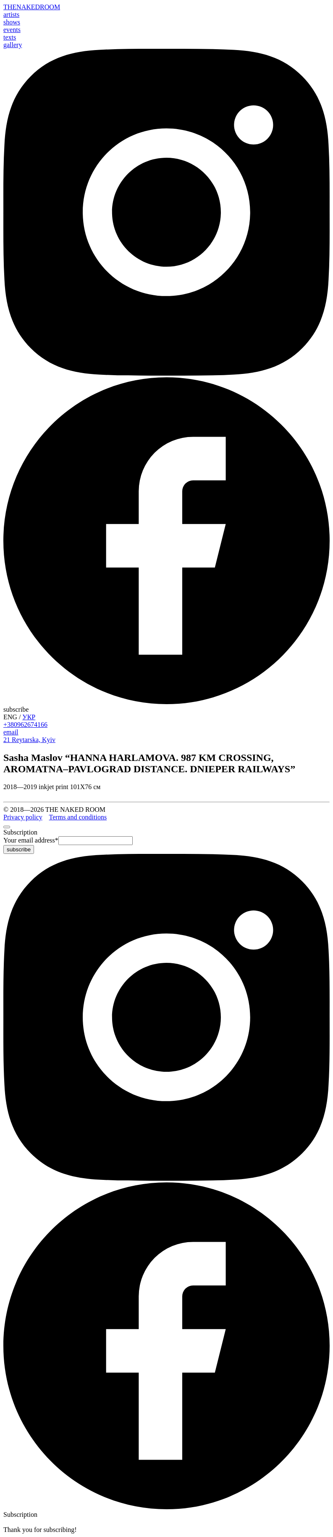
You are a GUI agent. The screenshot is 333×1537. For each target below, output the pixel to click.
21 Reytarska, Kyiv (29, 739)
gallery (12, 44)
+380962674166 (25, 724)
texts (9, 37)
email (10, 732)
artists (11, 14)
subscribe (16, 709)
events (12, 29)
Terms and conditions (78, 817)
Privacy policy (22, 817)
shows (11, 22)
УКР (28, 717)
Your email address (30, 840)
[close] (6, 827)
